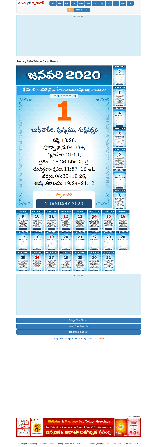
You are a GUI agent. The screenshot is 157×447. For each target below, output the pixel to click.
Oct (116, 3)
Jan (52, 3)
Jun (88, 3)
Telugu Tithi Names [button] (78, 320)
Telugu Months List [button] (78, 332)
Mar (67, 3)
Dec (130, 3)
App (70, 10)
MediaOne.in (69, 444)
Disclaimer (43, 444)
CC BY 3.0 (119, 444)
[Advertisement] (79, 36)
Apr (73, 3)
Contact (52, 444)
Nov (123, 3)
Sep (109, 3)
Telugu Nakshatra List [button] (78, 326)
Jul (95, 3)
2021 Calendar (82, 10)
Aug (101, 3)
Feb (59, 3)
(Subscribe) (99, 338)
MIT (94, 444)
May (81, 3)
